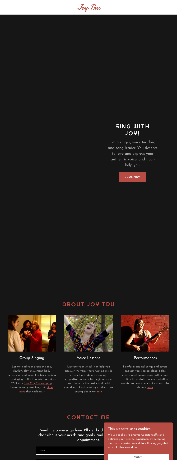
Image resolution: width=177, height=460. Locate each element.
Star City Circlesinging (38, 383)
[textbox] (88, 450)
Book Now (133, 177)
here (99, 391)
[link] (88, 8)
